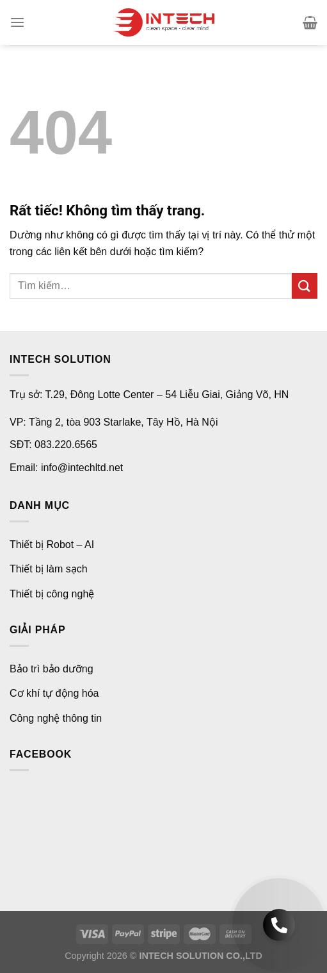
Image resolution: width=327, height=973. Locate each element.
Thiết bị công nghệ (52, 593)
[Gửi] (304, 285)
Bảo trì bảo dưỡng (51, 668)
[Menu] (17, 22)
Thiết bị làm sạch (49, 568)
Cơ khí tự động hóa (54, 693)
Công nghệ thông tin (56, 718)
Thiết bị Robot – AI (52, 544)
